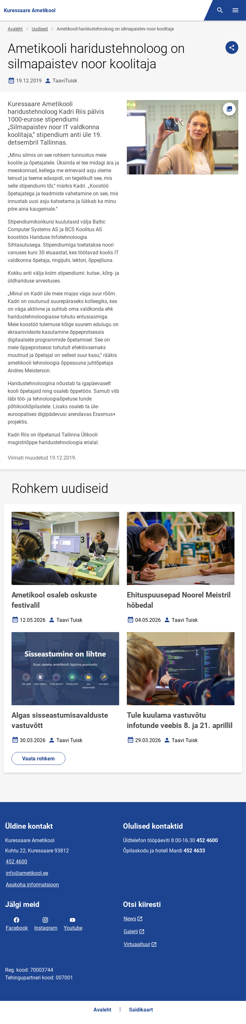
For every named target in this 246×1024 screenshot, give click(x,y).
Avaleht (15, 28)
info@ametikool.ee (27, 873)
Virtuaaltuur (137, 944)
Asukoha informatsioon (32, 885)
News (130, 919)
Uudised (40, 28)
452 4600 (16, 862)
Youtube (73, 923)
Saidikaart (141, 1010)
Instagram (45, 923)
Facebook (17, 923)
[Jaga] (232, 47)
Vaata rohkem (38, 759)
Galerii (131, 931)
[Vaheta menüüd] (235, 10)
